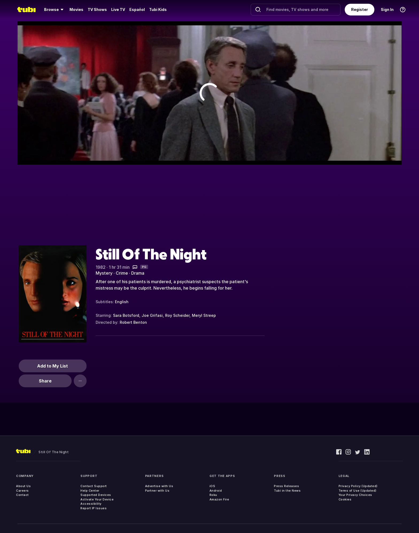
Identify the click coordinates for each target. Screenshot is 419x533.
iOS (212, 486)
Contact (22, 495)
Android (216, 490)
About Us (23, 486)
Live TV (118, 9)
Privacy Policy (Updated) (358, 486)
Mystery (104, 273)
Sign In (387, 9)
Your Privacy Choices (355, 495)
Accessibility (91, 504)
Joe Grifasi (152, 315)
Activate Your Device (97, 499)
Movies (76, 9)
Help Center (89, 490)
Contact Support (93, 486)
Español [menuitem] (137, 9)
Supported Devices (95, 495)
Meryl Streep (204, 315)
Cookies (345, 499)
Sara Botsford (126, 315)
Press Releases (286, 486)
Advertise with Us (159, 486)
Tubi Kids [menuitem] (158, 9)
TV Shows (97, 9)
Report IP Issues (93, 508)
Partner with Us (157, 490)
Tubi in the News (287, 490)
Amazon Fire (219, 499)
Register (359, 9)
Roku (213, 495)
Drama (137, 273)
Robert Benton (133, 322)
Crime (122, 273)
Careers (22, 490)
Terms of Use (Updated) (358, 490)
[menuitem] (54, 9)
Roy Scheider (177, 315)
